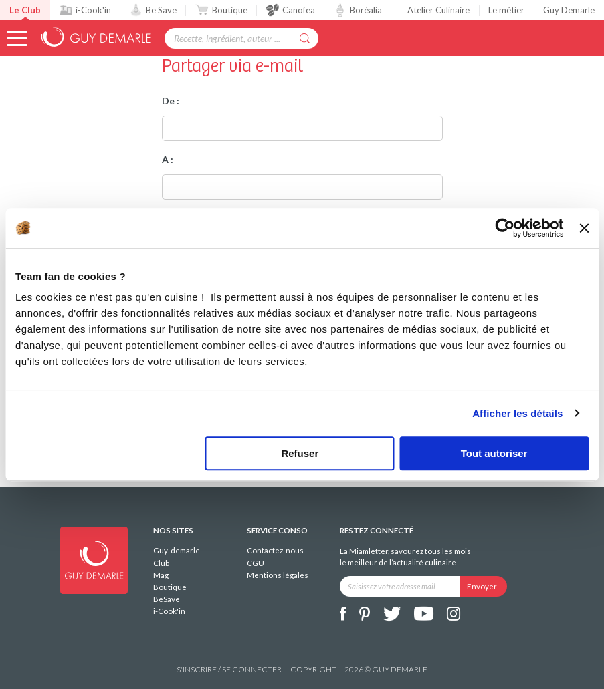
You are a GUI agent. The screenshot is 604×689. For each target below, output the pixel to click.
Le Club (25, 10)
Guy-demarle (176, 550)
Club (161, 563)
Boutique (221, 10)
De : (170, 100)
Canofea (290, 10)
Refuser (299, 453)
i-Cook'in (85, 10)
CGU (255, 563)
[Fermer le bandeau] (584, 228)
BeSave (166, 599)
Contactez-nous (275, 550)
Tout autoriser (494, 453)
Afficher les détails (517, 413)
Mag (161, 575)
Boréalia (358, 10)
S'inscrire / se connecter (229, 669)
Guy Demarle (569, 10)
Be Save (153, 10)
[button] (17, 38)
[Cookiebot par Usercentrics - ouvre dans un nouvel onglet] (505, 228)
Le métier (506, 10)
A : (167, 159)
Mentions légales (277, 575)
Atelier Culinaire (438, 10)
